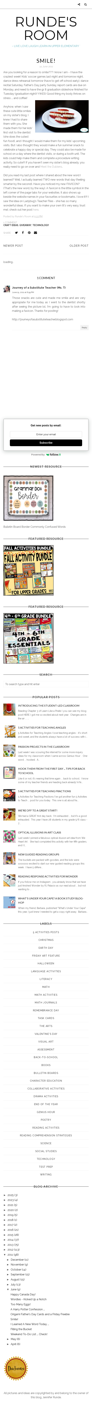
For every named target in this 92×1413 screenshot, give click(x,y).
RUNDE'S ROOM (46, 28)
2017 (11, 1224)
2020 (11, 1210)
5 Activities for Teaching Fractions (44, 791)
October (16, 1269)
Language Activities (46, 971)
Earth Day (46, 948)
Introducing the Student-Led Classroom (48, 705)
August (15, 1279)
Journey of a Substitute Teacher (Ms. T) (39, 287)
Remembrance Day (46, 1010)
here (35, 209)
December (17, 1259)
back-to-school (46, 1057)
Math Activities (46, 995)
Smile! (14, 1319)
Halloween (46, 963)
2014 (11, 1239)
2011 (11, 1254)
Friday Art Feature (46, 955)
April (14, 1344)
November (18, 1264)
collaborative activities (46, 1088)
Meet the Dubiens (51, 166)
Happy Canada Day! (23, 1294)
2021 (11, 1205)
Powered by (46, 454)
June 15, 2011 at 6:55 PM (23, 292)
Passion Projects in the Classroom (43, 746)
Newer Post (13, 245)
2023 (11, 1200)
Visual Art (46, 1041)
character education (46, 1080)
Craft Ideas (10, 225)
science (46, 1143)
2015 (11, 1234)
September (18, 1274)
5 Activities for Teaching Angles (42, 727)
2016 (11, 1229)
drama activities (46, 1096)
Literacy (46, 979)
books (46, 1065)
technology (40, 225)
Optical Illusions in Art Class (39, 832)
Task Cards (46, 1018)
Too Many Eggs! (21, 1304)
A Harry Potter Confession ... (28, 1309)
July (13, 1284)
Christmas (46, 940)
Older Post (79, 245)
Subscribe (45, 442)
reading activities (45, 1127)
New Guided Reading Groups (38, 854)
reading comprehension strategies (46, 1135)
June (14, 1289)
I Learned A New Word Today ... (30, 1324)
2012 (11, 1249)
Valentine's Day (46, 1034)
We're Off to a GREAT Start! (37, 810)
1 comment (10, 222)
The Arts (45, 1026)
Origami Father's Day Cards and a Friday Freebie (40, 1314)
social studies (46, 1151)
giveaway (25, 225)
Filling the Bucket (21, 1329)
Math (46, 987)
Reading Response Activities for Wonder (48, 876)
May (14, 1339)
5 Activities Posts (46, 932)
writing (46, 1174)
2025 (11, 1195)
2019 (11, 1215)
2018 (11, 1220)
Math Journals (46, 1002)
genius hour (46, 1112)
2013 (11, 1244)
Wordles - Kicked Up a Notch (29, 1299)
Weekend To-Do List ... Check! (29, 1334)
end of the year (46, 1104)
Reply (84, 327)
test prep (46, 1167)
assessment (46, 1049)
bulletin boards (46, 1073)
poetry (46, 1120)
